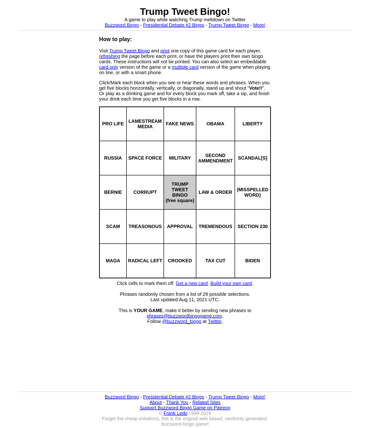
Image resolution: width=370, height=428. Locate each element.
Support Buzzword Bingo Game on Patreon (185, 407)
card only (108, 67)
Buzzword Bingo (122, 25)
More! (259, 25)
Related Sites (207, 402)
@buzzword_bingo (181, 321)
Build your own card (231, 283)
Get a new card (192, 283)
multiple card (185, 67)
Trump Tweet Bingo (228, 25)
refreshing (109, 56)
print (164, 50)
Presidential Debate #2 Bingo (173, 25)
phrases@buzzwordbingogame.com (184, 315)
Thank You (177, 402)
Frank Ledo (175, 413)
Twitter (215, 321)
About (156, 402)
